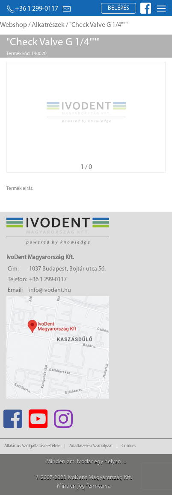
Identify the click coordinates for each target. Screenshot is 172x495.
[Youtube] (37, 416)
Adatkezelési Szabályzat (91, 446)
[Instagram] (63, 416)
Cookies (129, 446)
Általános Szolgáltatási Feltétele (32, 446)
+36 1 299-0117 (32, 9)
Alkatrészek (48, 25)
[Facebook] (12, 416)
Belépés (118, 8)
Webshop (13, 25)
